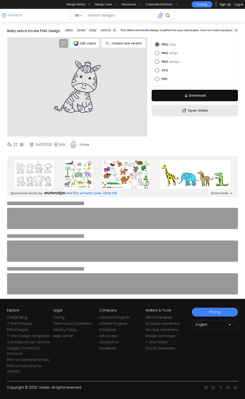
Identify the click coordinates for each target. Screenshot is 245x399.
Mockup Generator (162, 329)
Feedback (107, 348)
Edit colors (84, 43)
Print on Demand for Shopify (24, 368)
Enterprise (107, 329)
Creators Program (114, 317)
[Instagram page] (206, 387)
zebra (69, 30)
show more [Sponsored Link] (222, 193)
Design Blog (17, 317)
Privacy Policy (64, 329)
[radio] (157, 44)
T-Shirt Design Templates (28, 335)
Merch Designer (159, 317)
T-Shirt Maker (157, 342)
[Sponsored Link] (34, 174)
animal (106, 30)
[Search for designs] (121, 15)
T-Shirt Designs (19, 323)
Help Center (63, 335)
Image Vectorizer (160, 335)
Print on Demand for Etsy (28, 359)
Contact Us (109, 342)
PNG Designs (17, 329)
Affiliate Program (113, 323)
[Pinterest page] (220, 387)
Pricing (58, 317)
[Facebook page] (213, 387)
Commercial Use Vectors (28, 342)
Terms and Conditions (72, 323)
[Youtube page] (228, 387)
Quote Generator (160, 348)
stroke (81, 30)
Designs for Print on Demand (23, 351)
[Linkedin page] (235, 387)
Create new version (123, 43)
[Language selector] (215, 324)
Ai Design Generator (163, 323)
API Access (108, 335)
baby (92, 30)
